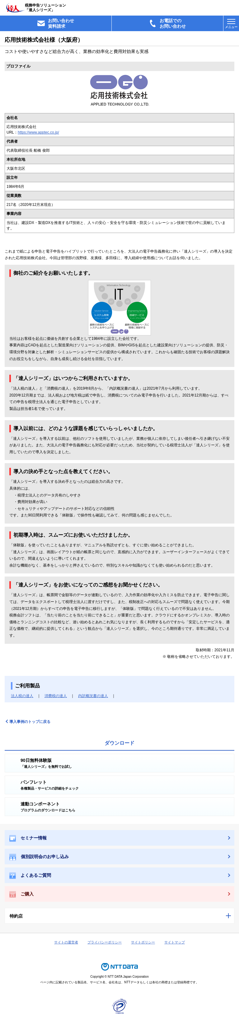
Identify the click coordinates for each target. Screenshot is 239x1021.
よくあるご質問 (30, 875)
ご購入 (21, 894)
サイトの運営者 (66, 942)
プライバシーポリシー (104, 942)
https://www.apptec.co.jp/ (38, 132)
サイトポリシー (143, 942)
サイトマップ (174, 942)
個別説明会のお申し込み (39, 857)
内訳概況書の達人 (93, 696)
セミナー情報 (28, 838)
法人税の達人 (22, 696)
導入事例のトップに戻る (29, 721)
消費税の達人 (56, 696)
